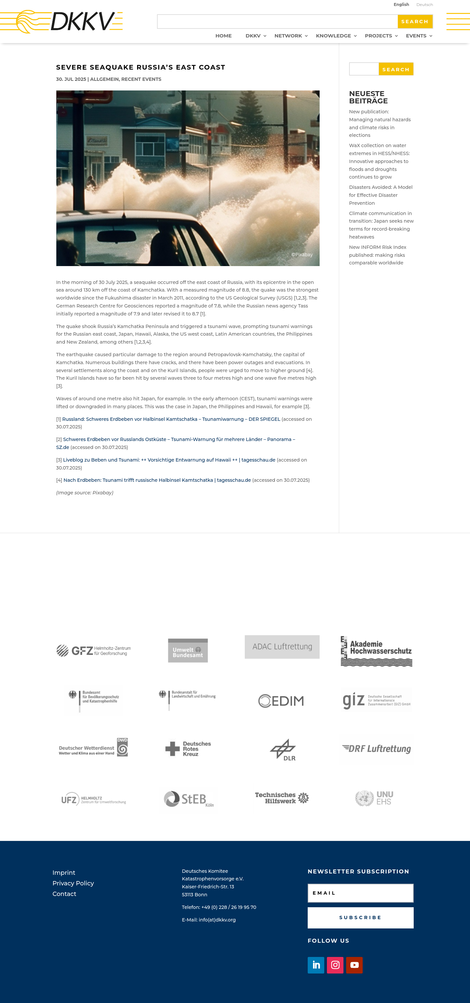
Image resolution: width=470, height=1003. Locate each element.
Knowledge (333, 36)
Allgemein (104, 79)
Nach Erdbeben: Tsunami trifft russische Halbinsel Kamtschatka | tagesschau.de (157, 480)
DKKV (253, 36)
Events (416, 36)
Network (288, 36)
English (401, 4)
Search (396, 69)
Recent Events (141, 79)
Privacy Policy (73, 883)
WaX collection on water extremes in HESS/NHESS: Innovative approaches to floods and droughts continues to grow (379, 161)
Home (223, 36)
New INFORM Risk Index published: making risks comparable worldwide (377, 255)
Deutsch (424, 4)
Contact (65, 894)
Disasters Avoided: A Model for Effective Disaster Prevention (381, 195)
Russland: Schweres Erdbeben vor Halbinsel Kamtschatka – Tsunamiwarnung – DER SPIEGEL (171, 419)
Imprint (64, 872)
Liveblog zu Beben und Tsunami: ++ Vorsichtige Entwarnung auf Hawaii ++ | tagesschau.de (169, 460)
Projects (378, 36)
